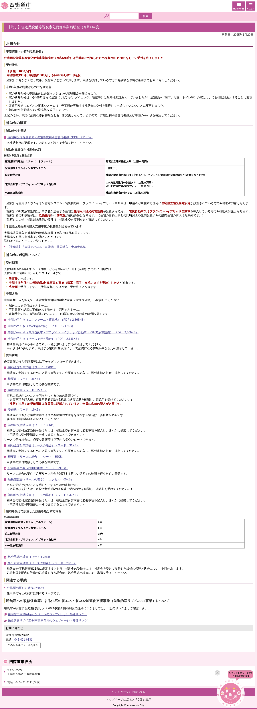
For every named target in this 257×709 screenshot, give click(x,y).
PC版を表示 (143, 699)
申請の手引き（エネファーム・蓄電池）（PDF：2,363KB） (46, 319)
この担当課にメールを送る (23, 645)
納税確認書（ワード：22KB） (27, 390)
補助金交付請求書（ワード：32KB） (31, 425)
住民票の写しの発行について (26, 587)
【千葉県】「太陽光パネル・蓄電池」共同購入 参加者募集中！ (49, 246)
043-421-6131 (23, 639)
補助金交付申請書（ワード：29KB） (31, 367)
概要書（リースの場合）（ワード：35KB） (36, 456)
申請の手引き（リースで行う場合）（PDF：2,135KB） (43, 338)
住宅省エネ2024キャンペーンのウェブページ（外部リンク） (47, 614)
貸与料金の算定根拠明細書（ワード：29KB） (37, 468)
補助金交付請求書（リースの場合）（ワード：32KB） (43, 494)
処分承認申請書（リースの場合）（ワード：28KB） (41, 563)
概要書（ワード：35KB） (24, 378)
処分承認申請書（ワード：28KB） (30, 556)
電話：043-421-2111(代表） (24, 682)
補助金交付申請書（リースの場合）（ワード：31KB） (43, 445)
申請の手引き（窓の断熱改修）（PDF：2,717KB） (41, 326)
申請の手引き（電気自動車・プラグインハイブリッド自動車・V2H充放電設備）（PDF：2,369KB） (73, 332)
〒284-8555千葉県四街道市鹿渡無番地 (23, 672)
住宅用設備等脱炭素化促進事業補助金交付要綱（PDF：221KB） (49, 137)
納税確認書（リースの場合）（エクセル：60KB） (40, 479)
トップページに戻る (119, 699)
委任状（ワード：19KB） (24, 409)
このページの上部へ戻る (130, 691)
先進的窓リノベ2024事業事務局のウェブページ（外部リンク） (49, 620)
